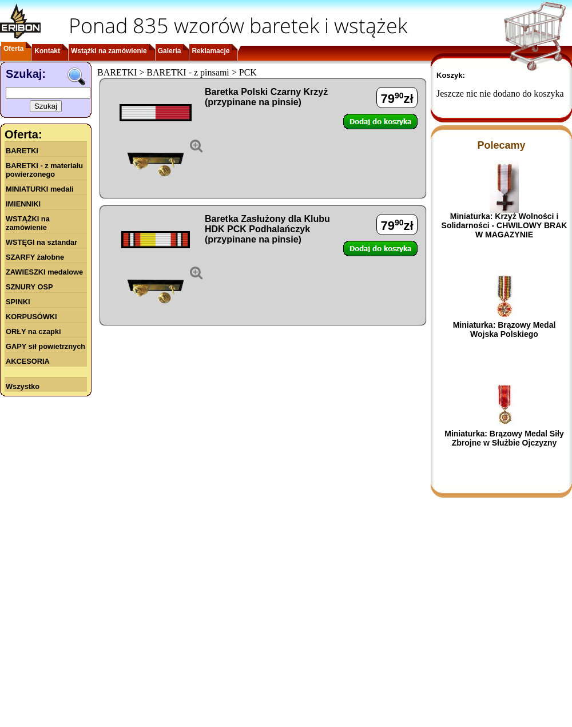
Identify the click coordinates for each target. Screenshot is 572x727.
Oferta (13, 49)
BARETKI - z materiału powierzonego (44, 169)
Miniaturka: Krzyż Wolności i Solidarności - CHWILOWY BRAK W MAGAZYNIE (504, 225)
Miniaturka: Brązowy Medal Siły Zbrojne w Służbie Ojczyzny (504, 438)
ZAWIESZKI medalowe (44, 272)
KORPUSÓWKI (31, 316)
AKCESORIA (28, 361)
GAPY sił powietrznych (45, 346)
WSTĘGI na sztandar (41, 242)
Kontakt (47, 51)
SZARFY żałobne (35, 257)
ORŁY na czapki (33, 331)
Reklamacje (210, 51)
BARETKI (22, 150)
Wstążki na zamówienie (109, 51)
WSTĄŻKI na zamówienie (28, 223)
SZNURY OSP (29, 287)
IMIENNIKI (23, 204)
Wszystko (22, 386)
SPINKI (18, 301)
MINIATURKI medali (40, 189)
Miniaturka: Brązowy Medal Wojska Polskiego (504, 329)
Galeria (169, 51)
